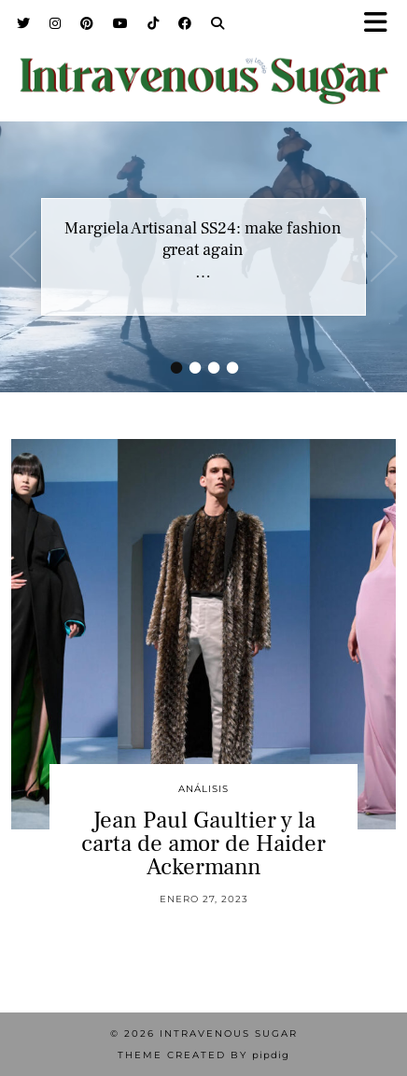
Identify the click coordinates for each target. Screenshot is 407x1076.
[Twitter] (24, 23)
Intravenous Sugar (229, 1033)
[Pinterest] (87, 23)
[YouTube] (121, 23)
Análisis (203, 789)
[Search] (218, 23)
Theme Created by (203, 1055)
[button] (381, 24)
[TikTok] (153, 23)
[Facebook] (185, 23)
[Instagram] (55, 23)
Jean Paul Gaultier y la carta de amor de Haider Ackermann (203, 843)
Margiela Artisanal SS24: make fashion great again (203, 239)
